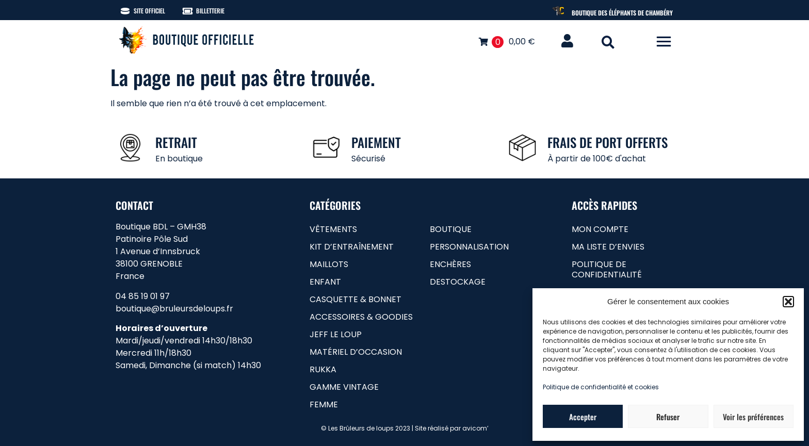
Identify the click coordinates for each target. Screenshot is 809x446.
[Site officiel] (125, 11)
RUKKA (323, 369)
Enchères (450, 264)
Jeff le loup (336, 334)
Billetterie (210, 10)
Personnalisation (469, 247)
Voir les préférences (753, 416)
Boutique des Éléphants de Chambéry (622, 12)
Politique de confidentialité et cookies (601, 387)
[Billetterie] (187, 11)
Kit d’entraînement (352, 247)
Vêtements (333, 229)
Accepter (582, 416)
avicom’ (475, 428)
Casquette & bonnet (355, 299)
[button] (788, 301)
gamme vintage (344, 387)
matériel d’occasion (356, 352)
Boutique (451, 229)
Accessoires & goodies (361, 317)
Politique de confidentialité (607, 269)
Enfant (325, 282)
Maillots (329, 264)
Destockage (458, 282)
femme (324, 404)
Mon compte (600, 229)
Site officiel (149, 10)
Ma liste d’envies (608, 247)
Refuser (667, 416)
